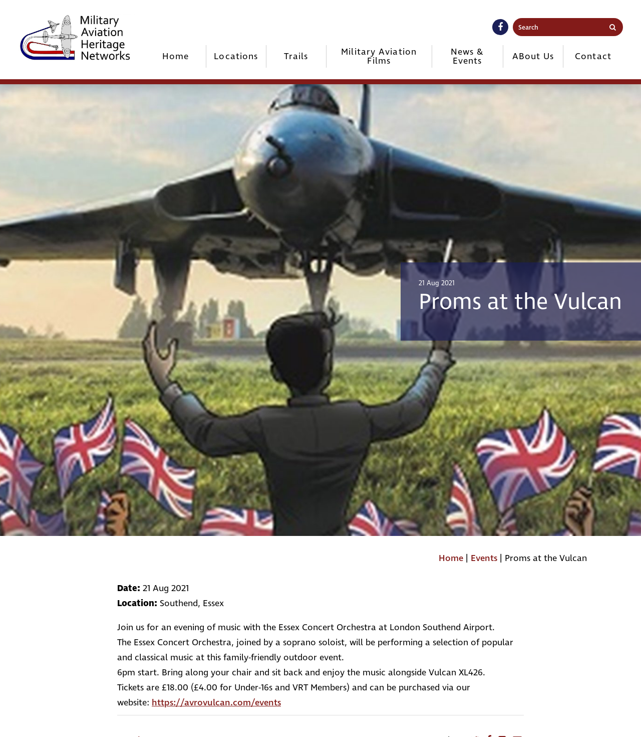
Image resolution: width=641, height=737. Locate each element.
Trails (296, 56)
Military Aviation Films (379, 56)
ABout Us (533, 56)
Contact (593, 56)
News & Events (467, 56)
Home (175, 56)
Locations (236, 56)
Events (484, 558)
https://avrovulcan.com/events (216, 702)
